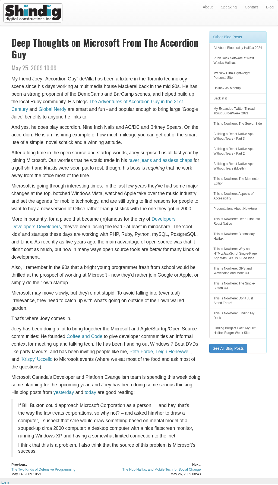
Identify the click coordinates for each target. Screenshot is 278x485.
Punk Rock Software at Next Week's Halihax (234, 60)
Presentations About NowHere (235, 209)
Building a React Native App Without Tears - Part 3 (234, 136)
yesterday (63, 392)
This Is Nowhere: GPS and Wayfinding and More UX (233, 271)
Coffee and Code (84, 336)
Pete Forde (141, 351)
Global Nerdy (52, 109)
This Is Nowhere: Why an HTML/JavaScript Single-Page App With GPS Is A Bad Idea (235, 253)
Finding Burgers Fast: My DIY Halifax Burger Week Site (235, 330)
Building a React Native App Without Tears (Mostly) (234, 166)
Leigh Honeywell (173, 351)
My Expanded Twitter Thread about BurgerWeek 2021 (234, 111)
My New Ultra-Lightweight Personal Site (232, 75)
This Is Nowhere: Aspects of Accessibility (234, 196)
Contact (251, 7)
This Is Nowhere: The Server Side (238, 124)
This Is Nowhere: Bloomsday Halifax (234, 236)
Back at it (220, 98)
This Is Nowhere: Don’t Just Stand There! (233, 300)
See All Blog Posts (228, 348)
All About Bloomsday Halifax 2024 (238, 48)
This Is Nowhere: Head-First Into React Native (237, 221)
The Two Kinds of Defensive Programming (43, 469)
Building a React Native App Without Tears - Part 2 (234, 151)
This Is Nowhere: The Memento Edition (236, 181)
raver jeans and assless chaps (160, 160)
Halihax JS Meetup (227, 88)
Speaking (228, 7)
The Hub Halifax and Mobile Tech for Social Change (161, 469)
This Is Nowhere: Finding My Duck (234, 315)
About (208, 7)
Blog (270, 7)
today (90, 392)
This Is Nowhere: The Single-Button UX (234, 285)
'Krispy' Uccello (37, 359)
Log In (5, 482)
